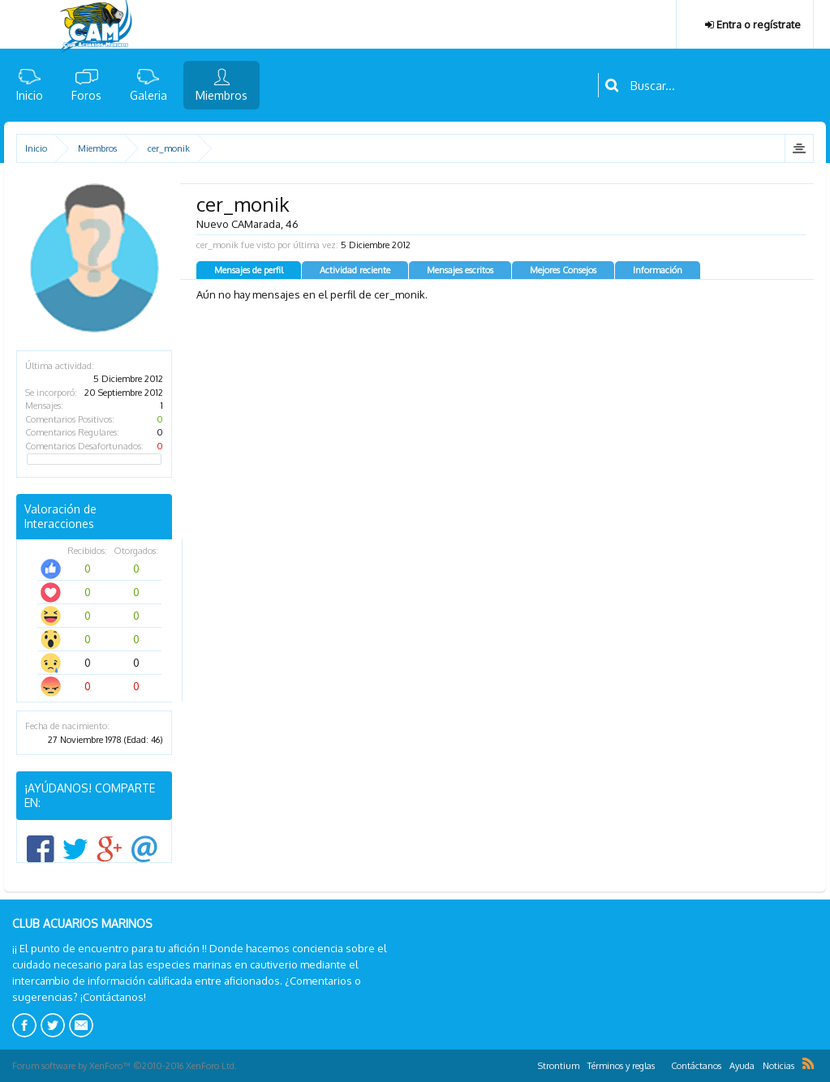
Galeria (148, 95)
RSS (808, 1063)
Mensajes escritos (460, 270)
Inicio (29, 95)
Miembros (221, 95)
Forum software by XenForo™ (124, 1065)
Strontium (558, 1065)
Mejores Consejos (563, 270)
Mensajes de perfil (248, 270)
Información (657, 270)
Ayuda (742, 1065)
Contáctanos (696, 1065)
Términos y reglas (621, 1065)
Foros (86, 95)
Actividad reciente (355, 270)
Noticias (778, 1065)
